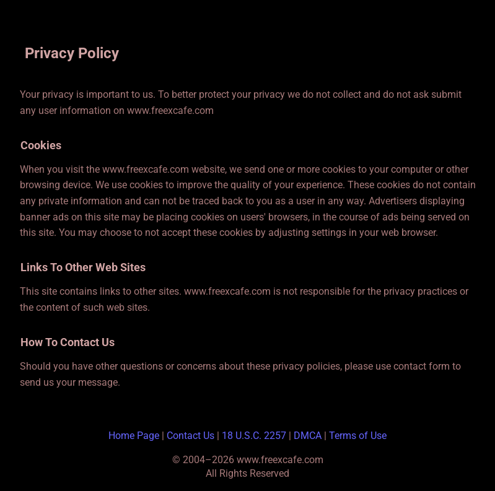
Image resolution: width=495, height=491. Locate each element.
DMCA (308, 435)
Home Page (133, 435)
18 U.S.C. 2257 (254, 435)
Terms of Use (358, 435)
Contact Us (190, 435)
